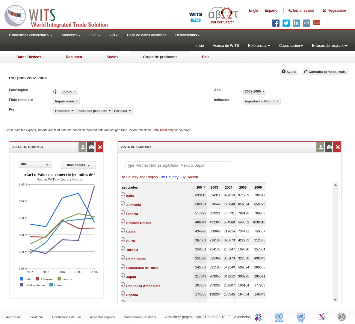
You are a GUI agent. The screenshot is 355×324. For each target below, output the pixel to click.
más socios (78, 165)
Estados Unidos (138, 223)
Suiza (130, 241)
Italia (130, 196)
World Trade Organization (322, 316)
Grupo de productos (160, 57)
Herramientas (187, 35)
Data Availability (163, 130)
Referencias (259, 46)
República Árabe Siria (143, 286)
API (113, 35)
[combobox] (35, 164)
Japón (131, 277)
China (131, 232)
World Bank (343, 316)
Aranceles (70, 35)
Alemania (133, 205)
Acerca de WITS (226, 46)
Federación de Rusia (142, 268)
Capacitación (291, 46)
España (132, 295)
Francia (132, 214)
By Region (190, 177)
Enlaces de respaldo (330, 46)
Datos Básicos (28, 57)
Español (272, 10)
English (255, 10)
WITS (60, 15)
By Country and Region (139, 177)
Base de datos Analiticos (146, 35)
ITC (259, 316)
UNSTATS (301, 316)
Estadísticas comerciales (30, 35)
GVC (95, 35)
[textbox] (178, 165)
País (205, 57)
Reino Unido (136, 259)
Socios (112, 57)
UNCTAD (280, 316)
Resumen (74, 57)
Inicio (199, 46)
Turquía (132, 250)
